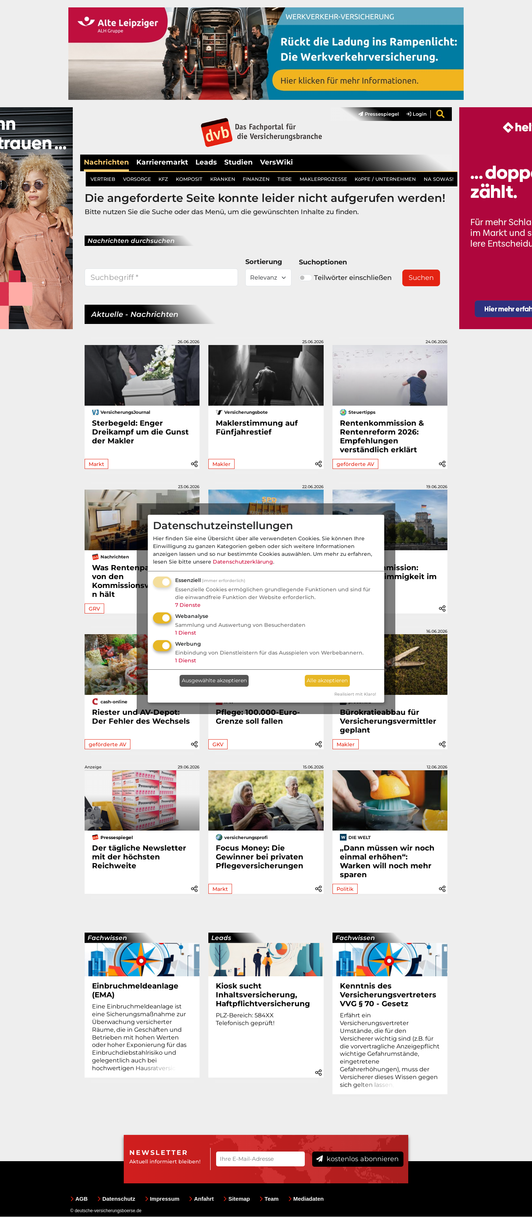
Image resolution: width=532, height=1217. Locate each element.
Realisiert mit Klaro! (355, 694)
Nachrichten (106, 162)
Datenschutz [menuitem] (116, 1199)
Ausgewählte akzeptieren (214, 680)
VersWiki (276, 162)
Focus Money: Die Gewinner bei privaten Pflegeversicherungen (259, 857)
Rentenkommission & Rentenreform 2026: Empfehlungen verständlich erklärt (382, 436)
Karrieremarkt (162, 162)
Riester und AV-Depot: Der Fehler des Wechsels (141, 717)
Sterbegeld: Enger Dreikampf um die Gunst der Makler (140, 432)
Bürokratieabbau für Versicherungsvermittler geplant (388, 721)
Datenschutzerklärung (243, 561)
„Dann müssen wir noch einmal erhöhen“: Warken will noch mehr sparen (387, 861)
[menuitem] (375, 114)
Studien (238, 162)
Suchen (421, 278)
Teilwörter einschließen (345, 278)
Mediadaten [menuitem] (306, 1199)
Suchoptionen (323, 262)
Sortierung (263, 262)
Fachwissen (107, 938)
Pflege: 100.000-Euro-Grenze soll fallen (258, 717)
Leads (206, 162)
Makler (221, 464)
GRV (94, 608)
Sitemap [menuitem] (236, 1199)
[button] (194, 463)
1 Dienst (185, 632)
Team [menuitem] (269, 1199)
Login (416, 114)
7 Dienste (188, 605)
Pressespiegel (378, 114)
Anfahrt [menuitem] (201, 1199)
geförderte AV (355, 464)
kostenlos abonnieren (357, 1159)
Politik (345, 889)
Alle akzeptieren (327, 680)
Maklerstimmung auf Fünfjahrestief (257, 427)
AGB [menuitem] (79, 1199)
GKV (218, 744)
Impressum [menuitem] (162, 1199)
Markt (96, 464)
